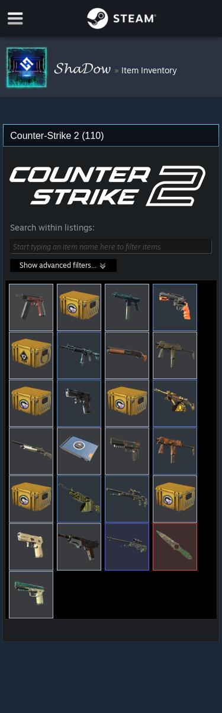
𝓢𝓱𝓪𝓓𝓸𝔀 (84, 67)
